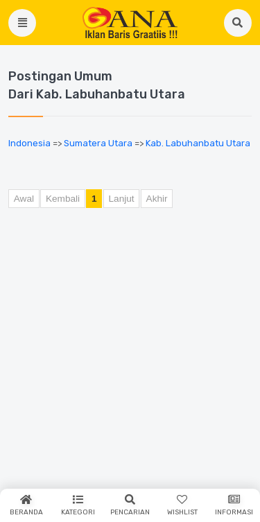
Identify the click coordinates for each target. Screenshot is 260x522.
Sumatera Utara (98, 143)
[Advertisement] (130, 356)
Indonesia (29, 143)
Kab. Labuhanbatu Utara (198, 143)
